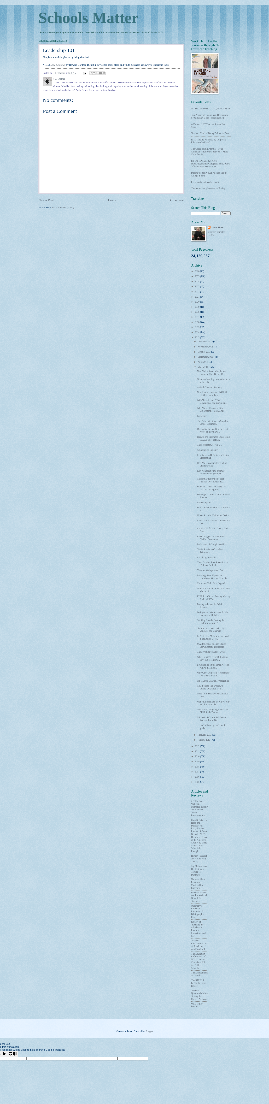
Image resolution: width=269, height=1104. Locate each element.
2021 (197, 297)
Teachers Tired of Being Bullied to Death (210, 133)
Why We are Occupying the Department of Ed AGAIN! (211, 409)
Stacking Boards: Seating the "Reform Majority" (210, 621)
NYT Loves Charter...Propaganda (213, 681)
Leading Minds (57, 64)
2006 (197, 777)
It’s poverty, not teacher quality (206, 182)
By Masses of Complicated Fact (212, 544)
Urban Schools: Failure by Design (213, 515)
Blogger (149, 1031)
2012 (197, 746)
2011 (197, 751)
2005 (197, 782)
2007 (197, 771)
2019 (197, 307)
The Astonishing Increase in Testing (208, 188)
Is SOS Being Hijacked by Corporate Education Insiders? (208, 141)
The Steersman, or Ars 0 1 (209, 445)
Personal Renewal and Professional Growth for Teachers (199, 896)
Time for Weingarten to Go (210, 570)
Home (112, 200)
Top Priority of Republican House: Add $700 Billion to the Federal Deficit (209, 116)
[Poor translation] (12, 1054)
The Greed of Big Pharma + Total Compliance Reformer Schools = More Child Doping (209, 151)
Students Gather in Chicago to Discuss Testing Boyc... (211, 488)
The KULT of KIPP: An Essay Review (198, 983)
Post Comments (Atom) (62, 207)
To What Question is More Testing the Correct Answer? (199, 994)
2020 (197, 301)
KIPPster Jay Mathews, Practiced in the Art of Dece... (213, 637)
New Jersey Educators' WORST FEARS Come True (212, 393)
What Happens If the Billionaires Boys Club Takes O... (212, 658)
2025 (197, 276)
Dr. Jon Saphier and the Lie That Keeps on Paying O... (212, 430)
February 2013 (205, 735)
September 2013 (206, 357)
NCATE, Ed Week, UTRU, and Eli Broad (210, 108)
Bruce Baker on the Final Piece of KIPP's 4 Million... (213, 666)
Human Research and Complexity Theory (199, 859)
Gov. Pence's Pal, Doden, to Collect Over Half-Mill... (210, 687)
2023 (197, 286)
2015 (197, 327)
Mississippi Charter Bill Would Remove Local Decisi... (211, 719)
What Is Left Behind (197, 1005)
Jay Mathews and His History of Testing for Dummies (199, 870)
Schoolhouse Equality (207, 450)
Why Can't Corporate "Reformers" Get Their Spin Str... (213, 674)
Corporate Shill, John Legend (211, 583)
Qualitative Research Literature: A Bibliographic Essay (197, 911)
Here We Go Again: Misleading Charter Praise (212, 464)
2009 (197, 761)
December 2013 (205, 341)
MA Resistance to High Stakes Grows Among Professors (211, 645)
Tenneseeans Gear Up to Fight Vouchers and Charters (211, 629)
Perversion (202, 416)
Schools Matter (88, 17)
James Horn (217, 227)
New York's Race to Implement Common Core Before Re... (211, 372)
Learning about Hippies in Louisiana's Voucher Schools (212, 577)
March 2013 (204, 367)
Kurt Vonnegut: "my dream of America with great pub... (211, 472)
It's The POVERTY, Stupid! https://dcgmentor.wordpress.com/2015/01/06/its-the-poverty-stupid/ (210, 164)
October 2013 (204, 352)
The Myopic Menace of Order (211, 652)
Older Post (177, 200)
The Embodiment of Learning (199, 974)
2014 (197, 332)
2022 (197, 291)
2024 (197, 281)
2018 (197, 312)
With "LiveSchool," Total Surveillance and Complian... (212, 401)
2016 (197, 322)
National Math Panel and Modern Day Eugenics (198, 883)
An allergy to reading (207, 557)
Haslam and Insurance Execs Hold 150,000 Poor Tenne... (213, 438)
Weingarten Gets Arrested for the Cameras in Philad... (212, 613)
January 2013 (204, 740)
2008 (197, 766)
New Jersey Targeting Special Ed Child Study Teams (212, 711)
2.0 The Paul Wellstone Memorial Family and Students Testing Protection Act (199, 808)
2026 (197, 271)
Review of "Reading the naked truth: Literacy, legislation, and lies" (198, 928)
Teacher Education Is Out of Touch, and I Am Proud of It (199, 944)
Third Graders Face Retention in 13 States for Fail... (212, 564)
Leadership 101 (204, 502)
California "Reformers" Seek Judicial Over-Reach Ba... (210, 480)
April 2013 (203, 362)
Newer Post (46, 200)
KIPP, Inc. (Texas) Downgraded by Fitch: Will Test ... (213, 598)
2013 (197, 337)
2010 (197, 756)
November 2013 (206, 346)
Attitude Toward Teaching (209, 387)
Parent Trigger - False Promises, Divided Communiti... (212, 538)
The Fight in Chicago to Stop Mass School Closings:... (213, 422)
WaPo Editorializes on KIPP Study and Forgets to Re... (213, 703)
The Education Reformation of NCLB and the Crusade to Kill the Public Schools (198, 961)
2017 (197, 317)
